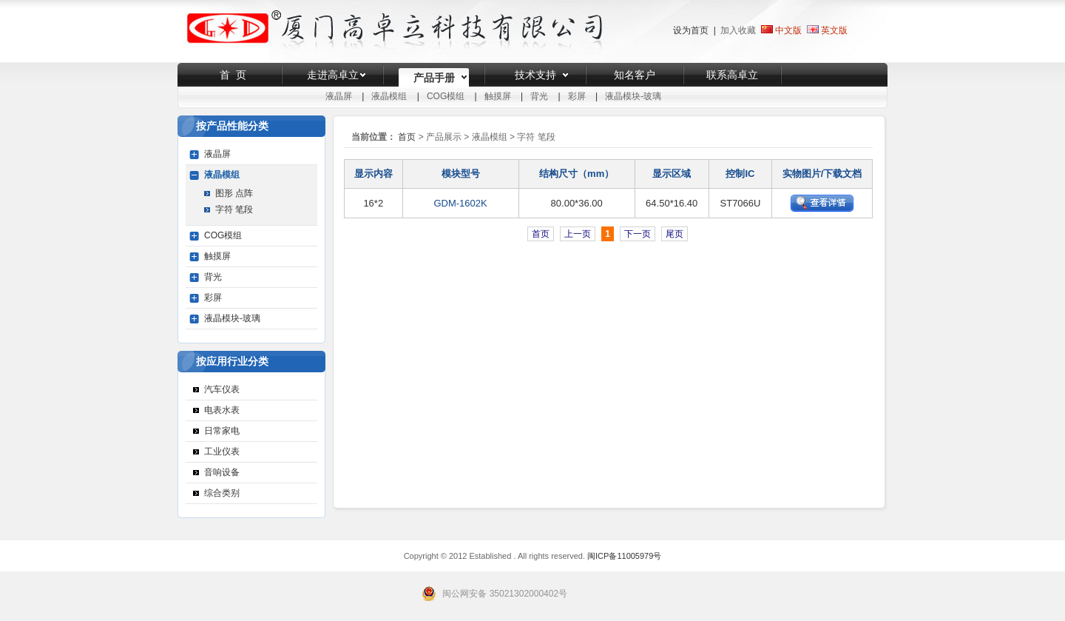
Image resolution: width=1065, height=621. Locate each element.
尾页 (674, 234)
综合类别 (222, 493)
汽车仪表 (222, 389)
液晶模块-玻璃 (633, 96)
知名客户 (634, 75)
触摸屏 (497, 96)
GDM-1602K (460, 203)
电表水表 (222, 410)
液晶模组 (389, 96)
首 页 (233, 75)
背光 (539, 96)
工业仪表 (222, 451)
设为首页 (691, 30)
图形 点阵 (234, 193)
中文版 (781, 30)
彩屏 (577, 96)
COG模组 (445, 96)
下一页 (637, 234)
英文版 (834, 30)
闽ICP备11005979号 (624, 555)
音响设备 (222, 472)
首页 (407, 137)
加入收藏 (738, 30)
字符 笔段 (234, 209)
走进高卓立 (333, 75)
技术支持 (535, 75)
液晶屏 (338, 96)
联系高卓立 (732, 75)
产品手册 (434, 78)
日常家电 (222, 431)
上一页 (577, 234)
